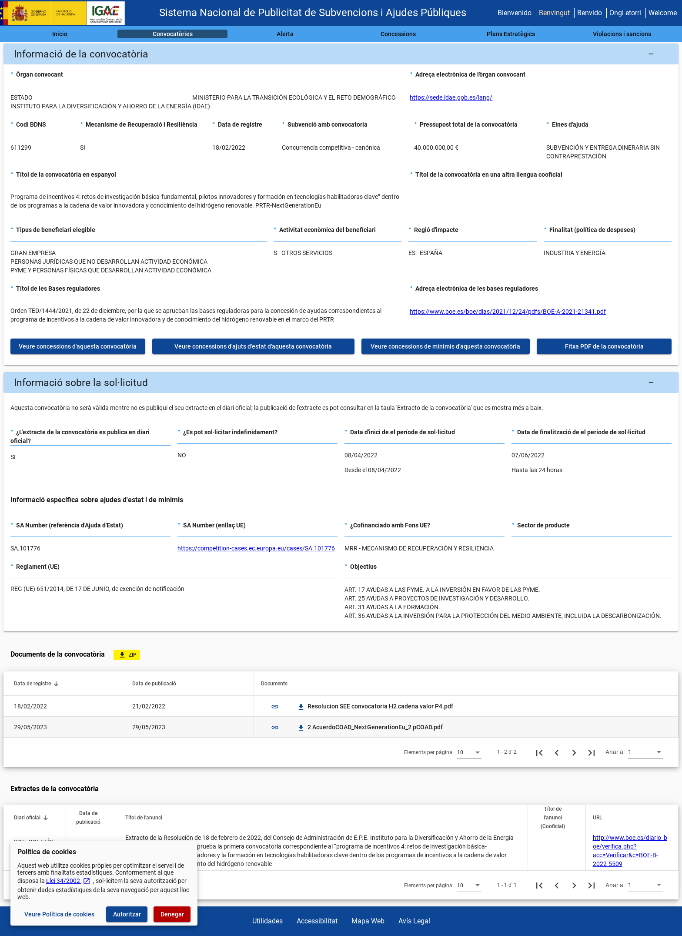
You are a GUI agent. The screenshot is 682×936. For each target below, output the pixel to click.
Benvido (589, 13)
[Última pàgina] (591, 752)
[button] (341, 54)
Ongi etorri (625, 13)
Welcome (663, 13)
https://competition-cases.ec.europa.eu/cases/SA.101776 (256, 548)
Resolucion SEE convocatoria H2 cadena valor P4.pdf (375, 706)
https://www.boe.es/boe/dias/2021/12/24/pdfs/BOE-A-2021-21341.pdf (508, 311)
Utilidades (267, 921)
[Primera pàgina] (539, 752)
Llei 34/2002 (68, 880)
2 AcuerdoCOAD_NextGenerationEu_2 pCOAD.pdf (370, 727)
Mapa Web (367, 921)
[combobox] (469, 752)
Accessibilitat (317, 921)
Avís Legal (414, 921)
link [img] (275, 707)
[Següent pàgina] (574, 752)
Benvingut (554, 13)
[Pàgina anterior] (556, 752)
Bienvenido (515, 13)
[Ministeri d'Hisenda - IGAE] (66, 13)
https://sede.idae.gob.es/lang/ (451, 97)
